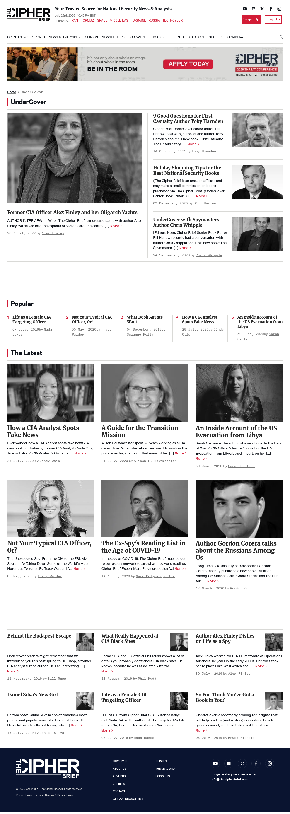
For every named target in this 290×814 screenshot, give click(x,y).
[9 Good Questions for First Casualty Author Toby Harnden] (257, 132)
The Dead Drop (165, 770)
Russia (154, 21)
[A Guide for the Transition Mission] (145, 395)
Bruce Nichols (241, 739)
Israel (101, 21)
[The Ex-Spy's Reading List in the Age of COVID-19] (145, 510)
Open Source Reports (26, 39)
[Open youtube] (243, 8)
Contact (119, 793)
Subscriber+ (232, 39)
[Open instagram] (278, 8)
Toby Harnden (204, 153)
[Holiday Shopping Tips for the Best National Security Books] (257, 184)
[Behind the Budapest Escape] (85, 644)
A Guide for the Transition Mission (140, 433)
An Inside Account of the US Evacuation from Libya (260, 323)
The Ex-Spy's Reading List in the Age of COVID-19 (144, 548)
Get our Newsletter (128, 800)
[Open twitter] (261, 8)
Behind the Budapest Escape (39, 637)
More (114, 236)
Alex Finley (53, 244)
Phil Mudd (147, 680)
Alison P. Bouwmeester (155, 462)
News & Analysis (63, 39)
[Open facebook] (269, 8)
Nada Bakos (144, 739)
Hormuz (87, 21)
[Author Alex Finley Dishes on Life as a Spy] (274, 644)
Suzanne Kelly (140, 336)
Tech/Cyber (172, 21)
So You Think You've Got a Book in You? (225, 699)
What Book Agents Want (145, 321)
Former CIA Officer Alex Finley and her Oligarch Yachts (74, 217)
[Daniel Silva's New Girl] (85, 703)
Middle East (120, 21)
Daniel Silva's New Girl (32, 696)
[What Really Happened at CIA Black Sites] (179, 644)
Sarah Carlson (241, 468)
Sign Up (250, 20)
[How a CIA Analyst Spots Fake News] (50, 395)
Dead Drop (196, 39)
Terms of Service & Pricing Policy (54, 796)
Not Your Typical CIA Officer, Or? (92, 321)
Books (158, 39)
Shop (213, 39)
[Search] (281, 39)
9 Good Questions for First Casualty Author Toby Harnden (188, 120)
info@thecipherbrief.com (229, 781)
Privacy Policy (24, 796)
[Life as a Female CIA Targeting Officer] (179, 703)
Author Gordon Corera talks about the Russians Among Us (236, 552)
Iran (74, 21)
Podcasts (136, 39)
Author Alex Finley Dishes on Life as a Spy (225, 640)
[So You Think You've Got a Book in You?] (274, 703)
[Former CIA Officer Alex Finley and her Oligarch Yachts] (74, 160)
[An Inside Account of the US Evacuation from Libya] (239, 395)
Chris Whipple (209, 257)
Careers (119, 785)
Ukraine (139, 21)
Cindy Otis (50, 462)
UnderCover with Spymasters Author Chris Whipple (186, 223)
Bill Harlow (205, 205)
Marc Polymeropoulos (155, 578)
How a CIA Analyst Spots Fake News (200, 321)
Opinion (91, 39)
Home (11, 93)
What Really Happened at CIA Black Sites (130, 640)
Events (178, 39)
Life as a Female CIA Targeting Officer (31, 321)
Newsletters (113, 39)
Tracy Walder (50, 578)
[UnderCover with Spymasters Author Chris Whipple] (257, 236)
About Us (119, 770)
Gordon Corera (243, 590)
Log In (273, 20)
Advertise (120, 777)
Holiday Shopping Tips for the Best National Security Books (187, 172)
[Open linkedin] (252, 8)
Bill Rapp (57, 680)
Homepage (120, 762)
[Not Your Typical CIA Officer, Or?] (50, 510)
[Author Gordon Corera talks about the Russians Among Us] (239, 510)
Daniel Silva (52, 734)
